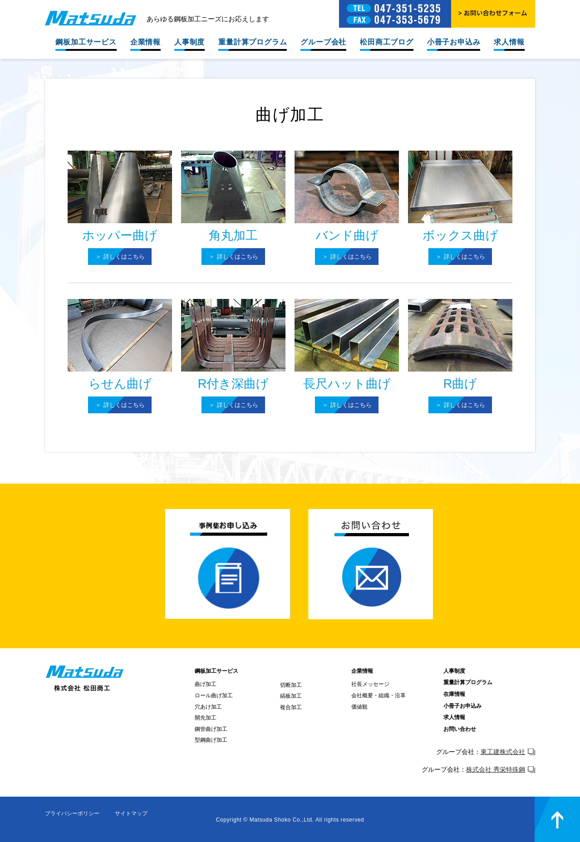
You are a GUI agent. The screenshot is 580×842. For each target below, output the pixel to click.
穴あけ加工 (208, 707)
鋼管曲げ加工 (211, 729)
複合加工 (291, 707)
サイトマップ (131, 813)
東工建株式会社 (508, 751)
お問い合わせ (459, 729)
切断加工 (291, 685)
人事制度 (189, 42)
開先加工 (205, 718)
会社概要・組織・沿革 (378, 695)
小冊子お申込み (454, 42)
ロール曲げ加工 (214, 695)
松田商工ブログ (386, 42)
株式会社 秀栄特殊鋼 (500, 769)
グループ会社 (323, 42)
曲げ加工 (205, 684)
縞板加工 (291, 696)
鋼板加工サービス (85, 42)
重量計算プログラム (252, 42)
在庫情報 (454, 694)
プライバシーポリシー (72, 813)
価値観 (359, 707)
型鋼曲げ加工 (211, 740)
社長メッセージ (370, 684)
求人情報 (509, 42)
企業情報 (145, 42)
